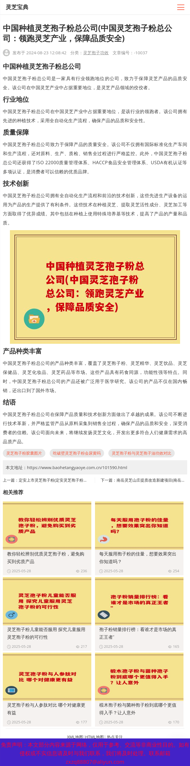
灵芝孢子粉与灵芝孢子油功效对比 (141, 453)
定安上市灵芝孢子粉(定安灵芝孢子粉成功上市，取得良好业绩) (73, 480)
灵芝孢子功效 (96, 52)
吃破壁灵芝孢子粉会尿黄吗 (77, 453)
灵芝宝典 (17, 7)
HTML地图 (94, 737)
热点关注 (115, 737)
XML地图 (75, 737)
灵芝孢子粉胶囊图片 (24, 453)
